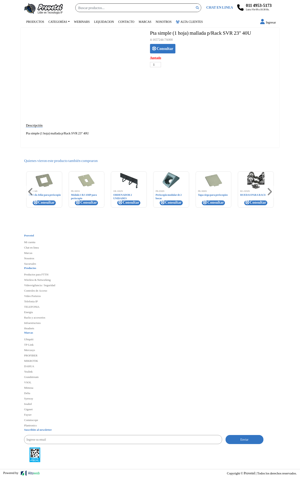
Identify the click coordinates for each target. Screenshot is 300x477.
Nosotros (164, 21)
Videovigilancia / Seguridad (39, 285)
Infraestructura (32, 323)
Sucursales (30, 263)
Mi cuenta (29, 242)
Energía (28, 312)
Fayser (28, 414)
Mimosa (28, 387)
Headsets (29, 328)
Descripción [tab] (34, 125)
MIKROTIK (31, 360)
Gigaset (28, 409)
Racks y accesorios (34, 317)
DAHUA (29, 366)
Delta (27, 393)
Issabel (28, 404)
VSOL (27, 382)
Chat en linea (31, 247)
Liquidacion (104, 21)
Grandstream (31, 377)
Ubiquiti (28, 339)
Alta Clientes (189, 21)
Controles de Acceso (35, 290)
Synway (28, 398)
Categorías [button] (57, 21)
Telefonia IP (31, 301)
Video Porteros (32, 296)
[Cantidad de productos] (155, 64)
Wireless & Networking (37, 279)
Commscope (31, 420)
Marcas (145, 21)
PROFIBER (30, 355)
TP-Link (29, 344)
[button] (268, 22)
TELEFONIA (32, 306)
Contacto (126, 21)
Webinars (82, 21)
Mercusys (29, 350)
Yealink (28, 371)
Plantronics (30, 425)
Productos (35, 21)
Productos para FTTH (36, 274)
